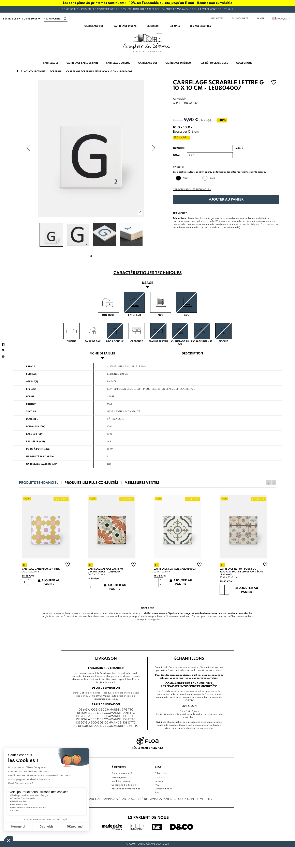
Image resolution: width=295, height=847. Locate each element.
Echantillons (161, 773)
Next (273, 482)
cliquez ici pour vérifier (193, 799)
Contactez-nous (163, 789)
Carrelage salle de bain (42, 464)
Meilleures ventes (141, 482)
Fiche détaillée (102, 353)
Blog (157, 792)
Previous (268, 482)
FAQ (157, 785)
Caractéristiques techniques (192, 189)
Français (281, 19)
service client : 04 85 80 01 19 (21, 19)
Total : (177, 155)
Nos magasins (119, 777)
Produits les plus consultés (91, 482)
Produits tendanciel (38, 482)
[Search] (56, 18)
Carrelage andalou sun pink (41, 569)
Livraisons (160, 777)
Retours (159, 781)
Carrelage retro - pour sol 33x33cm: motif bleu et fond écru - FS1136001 (241, 572)
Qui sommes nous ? (122, 773)
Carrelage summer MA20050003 (175, 569)
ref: (175, 103)
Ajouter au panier (226, 199)
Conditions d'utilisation (124, 785)
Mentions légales (121, 781)
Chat (233, 616)
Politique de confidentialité (126, 789)
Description (192, 353)
